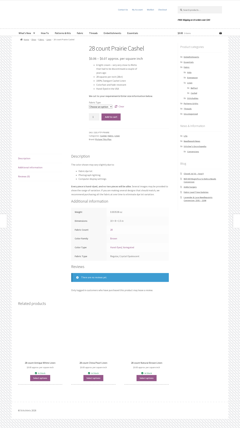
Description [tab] (24, 158)
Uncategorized (191, 114)
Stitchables (192, 98)
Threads (93, 33)
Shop (33, 39)
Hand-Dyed (116, 247)
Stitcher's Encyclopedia (195, 146)
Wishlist (150, 9)
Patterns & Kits (63, 33)
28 (111, 229)
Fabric (80, 33)
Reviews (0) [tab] (24, 176)
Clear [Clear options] (121, 106)
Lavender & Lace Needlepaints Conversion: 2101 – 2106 (198, 199)
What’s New (25, 33)
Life (185, 136)
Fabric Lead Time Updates (196, 192)
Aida (189, 72)
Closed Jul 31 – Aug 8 (193, 173)
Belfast (194, 88)
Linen (49, 39)
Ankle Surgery (190, 187)
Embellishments (112, 33)
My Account (137, 9)
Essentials (132, 33)
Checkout (162, 9)
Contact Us (123, 9)
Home (26, 39)
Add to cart (111, 116)
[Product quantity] (94, 117)
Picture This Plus (103, 139)
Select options (40, 378)
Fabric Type (95, 102)
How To (45, 33)
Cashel (103, 135)
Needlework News (192, 141)
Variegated (128, 247)
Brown (113, 238)
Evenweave (192, 77)
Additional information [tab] (30, 167)
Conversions (193, 151)
